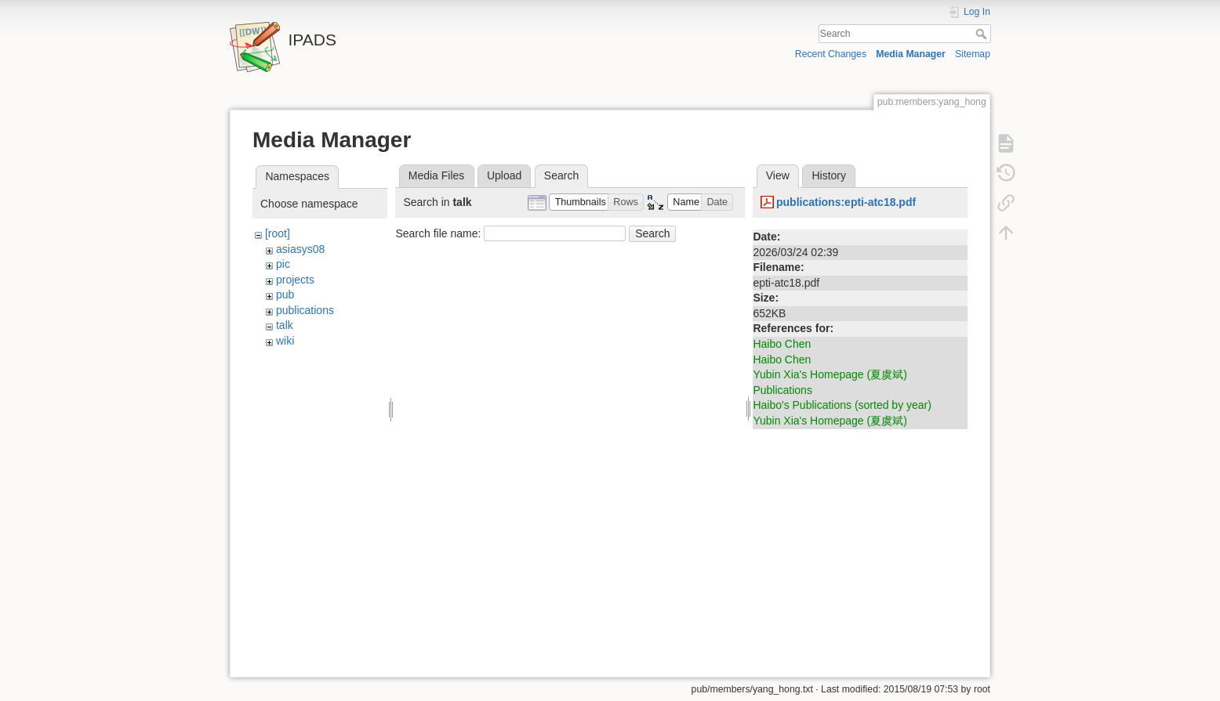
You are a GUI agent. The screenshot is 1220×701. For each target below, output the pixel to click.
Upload (504, 175)
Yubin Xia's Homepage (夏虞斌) (829, 374)
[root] (277, 233)
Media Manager (911, 54)
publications (305, 310)
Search (982, 33)
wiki (285, 340)
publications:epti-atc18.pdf (846, 202)
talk (284, 325)
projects (295, 279)
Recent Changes (830, 54)
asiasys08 (300, 249)
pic (283, 264)
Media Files (436, 175)
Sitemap (972, 54)
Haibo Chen (782, 344)
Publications (782, 390)
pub (285, 294)
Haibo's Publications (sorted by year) (842, 405)
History (829, 175)
